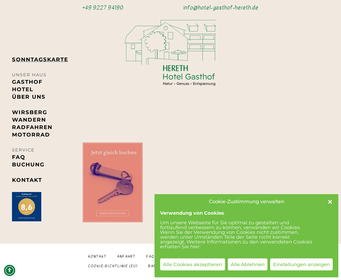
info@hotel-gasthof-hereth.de (220, 7)
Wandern (29, 120)
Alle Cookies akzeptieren (192, 264)
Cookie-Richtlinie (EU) (112, 266)
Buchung (28, 164)
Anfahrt (126, 256)
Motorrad (31, 134)
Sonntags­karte (40, 59)
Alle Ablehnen (248, 264)
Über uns (29, 97)
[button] (330, 202)
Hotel (22, 89)
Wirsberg (29, 112)
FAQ (18, 157)
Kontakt (27, 180)
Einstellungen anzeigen (301, 264)
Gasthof (27, 82)
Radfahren (32, 127)
